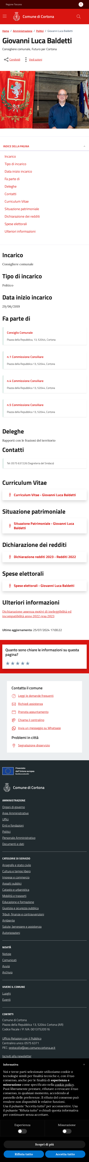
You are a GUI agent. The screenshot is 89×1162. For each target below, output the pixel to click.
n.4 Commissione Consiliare (25, 380)
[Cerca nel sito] (78, 16)
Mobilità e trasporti (14, 895)
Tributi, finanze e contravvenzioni (23, 914)
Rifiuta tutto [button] (24, 1154)
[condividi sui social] (11, 59)
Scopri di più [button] (44, 1144)
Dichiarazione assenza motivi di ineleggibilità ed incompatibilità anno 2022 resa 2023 (37, 614)
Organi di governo (13, 807)
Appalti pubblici (12, 883)
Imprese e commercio (15, 877)
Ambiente (8, 920)
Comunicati (9, 960)
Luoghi (6, 993)
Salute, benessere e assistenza (22, 926)
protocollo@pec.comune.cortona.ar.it (32, 1047)
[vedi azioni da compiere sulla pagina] (32, 59)
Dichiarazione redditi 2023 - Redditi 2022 (45, 557)
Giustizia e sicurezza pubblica (20, 908)
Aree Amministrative (15, 813)
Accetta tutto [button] (65, 1154)
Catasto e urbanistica (15, 889)
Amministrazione (22, 31)
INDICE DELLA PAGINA (44, 146)
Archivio (7, 972)
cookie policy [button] (64, 1084)
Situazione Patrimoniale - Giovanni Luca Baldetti (44, 525)
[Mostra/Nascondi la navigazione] (4, 16)
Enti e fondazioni (13, 825)
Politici (40, 31)
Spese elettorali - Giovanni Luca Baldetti (44, 585)
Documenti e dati (13, 844)
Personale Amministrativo (18, 837)
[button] (84, 1064)
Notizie (6, 954)
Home (5, 31)
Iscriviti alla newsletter (16, 1056)
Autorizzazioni (11, 932)
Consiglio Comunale (20, 332)
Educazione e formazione (18, 902)
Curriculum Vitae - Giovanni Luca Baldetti (45, 495)
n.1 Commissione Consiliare (25, 356)
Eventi (6, 999)
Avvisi (6, 966)
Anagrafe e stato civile (16, 865)
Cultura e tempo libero (16, 871)
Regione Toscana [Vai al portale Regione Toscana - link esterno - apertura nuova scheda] (14, 4)
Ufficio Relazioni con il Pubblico (21, 1038)
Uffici (5, 819)
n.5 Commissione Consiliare (25, 405)
